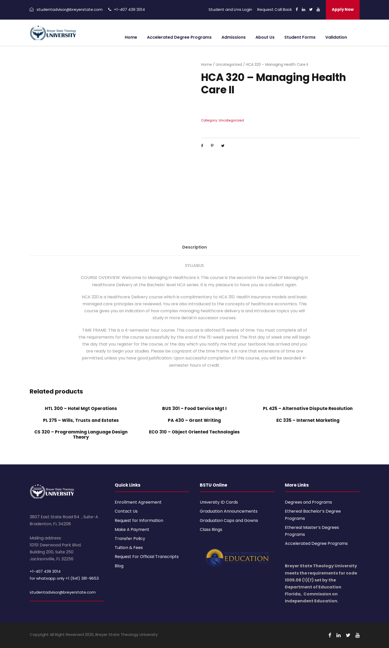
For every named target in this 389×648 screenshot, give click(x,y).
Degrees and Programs (308, 502)
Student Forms (300, 37)
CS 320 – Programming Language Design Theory (81, 434)
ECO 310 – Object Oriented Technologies (194, 432)
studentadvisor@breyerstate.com (63, 592)
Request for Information (139, 520)
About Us (265, 37)
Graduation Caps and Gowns (229, 520)
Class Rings (211, 529)
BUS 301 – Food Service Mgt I (194, 408)
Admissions (233, 37)
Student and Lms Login (230, 9)
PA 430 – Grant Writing (194, 420)
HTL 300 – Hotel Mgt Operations (81, 408)
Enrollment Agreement (138, 502)
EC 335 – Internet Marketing (308, 420)
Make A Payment (132, 529)
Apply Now (343, 9)
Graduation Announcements (229, 511)
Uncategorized (229, 64)
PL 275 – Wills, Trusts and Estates (81, 420)
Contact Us (126, 511)
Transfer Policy (130, 539)
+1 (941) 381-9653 (82, 578)
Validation (336, 37)
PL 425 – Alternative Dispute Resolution (308, 408)
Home (131, 37)
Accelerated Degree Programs (179, 37)
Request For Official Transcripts (147, 557)
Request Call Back (274, 9)
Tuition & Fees (129, 548)
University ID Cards (219, 502)
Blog (119, 566)
